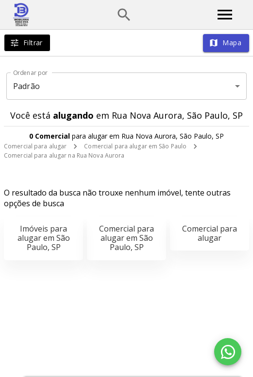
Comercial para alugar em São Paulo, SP (126, 237)
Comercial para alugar (35, 146)
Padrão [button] (26, 86)
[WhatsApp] (227, 351)
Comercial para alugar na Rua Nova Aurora (64, 155)
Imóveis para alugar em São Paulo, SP (43, 237)
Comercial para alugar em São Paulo (135, 146)
